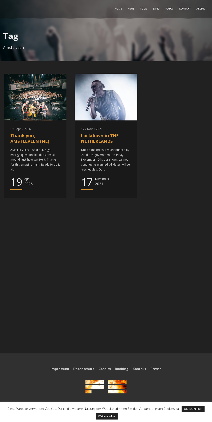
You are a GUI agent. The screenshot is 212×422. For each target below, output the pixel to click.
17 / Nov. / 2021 (91, 129)
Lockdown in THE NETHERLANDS (100, 138)
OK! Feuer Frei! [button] (193, 409)
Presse (156, 369)
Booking (122, 369)
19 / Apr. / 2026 (20, 129)
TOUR (143, 8)
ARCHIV (200, 8)
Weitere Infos (106, 416)
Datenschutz (83, 369)
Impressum (60, 369)
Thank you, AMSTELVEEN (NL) (29, 138)
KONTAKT (185, 8)
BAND (156, 8)
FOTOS (169, 8)
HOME (118, 8)
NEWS (131, 8)
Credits (105, 369)
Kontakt (139, 369)
